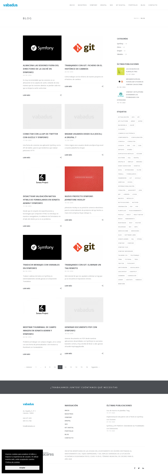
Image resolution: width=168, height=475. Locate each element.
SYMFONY (68, 417)
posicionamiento (135, 210)
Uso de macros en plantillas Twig (117, 411)
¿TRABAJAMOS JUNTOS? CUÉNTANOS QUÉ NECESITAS (84, 387)
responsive (122, 223)
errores (139, 162)
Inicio (136, 18)
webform (121, 284)
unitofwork (122, 267)
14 (76, 367)
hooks (130, 182)
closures (121, 129)
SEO (66, 424)
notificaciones (123, 202)
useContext (122, 271)
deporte (121, 149)
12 (65, 367)
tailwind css (122, 255)
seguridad (122, 227)
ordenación (122, 206)
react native (138, 214)
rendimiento (130, 218)
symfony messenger (125, 251)
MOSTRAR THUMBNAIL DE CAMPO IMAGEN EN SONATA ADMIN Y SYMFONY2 (39, 330)
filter (139, 170)
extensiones (129, 170)
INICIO (67, 410)
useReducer (132, 275)
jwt (119, 194)
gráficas (121, 182)
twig (136, 259)
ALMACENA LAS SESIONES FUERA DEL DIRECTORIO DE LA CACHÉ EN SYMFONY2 (41, 69)
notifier (135, 202)
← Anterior (28, 367)
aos (133, 117)
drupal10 (121, 162)
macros (121, 198)
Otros (119, 47)
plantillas (122, 210)
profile (121, 214)
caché (132, 125)
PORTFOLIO (69, 431)
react (129, 214)
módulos (130, 198)
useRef (120, 279)
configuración (136, 137)
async (140, 121)
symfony (121, 243)
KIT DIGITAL (69, 428)
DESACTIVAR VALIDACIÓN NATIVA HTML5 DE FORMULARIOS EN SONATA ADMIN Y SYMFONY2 (41, 199)
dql (129, 157)
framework (122, 178)
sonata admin (123, 239)
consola (121, 141)
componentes (123, 137)
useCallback (134, 267)
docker (139, 153)
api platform (123, 121)
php (137, 206)
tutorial (128, 259)
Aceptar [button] (22, 468)
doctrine (121, 157)
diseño (129, 149)
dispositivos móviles (126, 153)
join (140, 190)
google (138, 178)
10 (55, 367)
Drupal (119, 51)
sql (132, 239)
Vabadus (120, 54)
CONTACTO (69, 438)
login (134, 194)
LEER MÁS (26, 95)
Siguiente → (95, 367)
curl (140, 145)
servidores (135, 231)
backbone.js (122, 125)
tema (120, 259)
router (138, 223)
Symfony (120, 44)
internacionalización (126, 186)
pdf (131, 206)
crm (128, 145)
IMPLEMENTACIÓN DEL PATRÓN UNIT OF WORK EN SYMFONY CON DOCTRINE (134, 81)
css (134, 145)
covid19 (121, 145)
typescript (131, 263)
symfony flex (123, 247)
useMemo (121, 275)
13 (71, 367)
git (131, 178)
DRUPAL (68, 421)
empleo (130, 162)
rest (130, 223)
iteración (121, 190)
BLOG (67, 434)
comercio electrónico (126, 133)
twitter (121, 263)
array (133, 121)
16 (87, 367)
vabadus (139, 279)
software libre (130, 235)
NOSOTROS (69, 414)
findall (121, 174)
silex (120, 235)
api (138, 117)
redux (120, 218)
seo (130, 227)
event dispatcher (124, 166)
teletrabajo (134, 255)
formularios (131, 174)
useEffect (133, 271)
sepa (136, 227)
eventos (137, 166)
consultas (131, 141)
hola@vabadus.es (29, 426)
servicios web (123, 231)
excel (120, 170)
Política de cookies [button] (12, 462)
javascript (132, 190)
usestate (129, 279)
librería (126, 194)
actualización (123, 117)
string (139, 239)
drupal (136, 157)
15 (81, 367)
